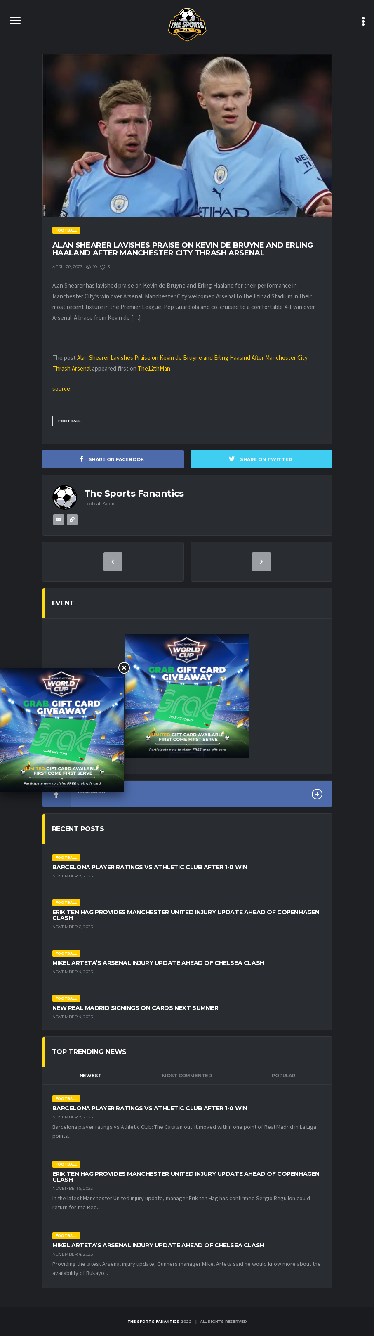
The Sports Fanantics (153, 1321)
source (61, 389)
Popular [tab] (283, 1075)
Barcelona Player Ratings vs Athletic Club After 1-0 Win (149, 867)
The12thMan (154, 368)
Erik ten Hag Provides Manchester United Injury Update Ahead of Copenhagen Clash (186, 915)
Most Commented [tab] (187, 1075)
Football (69, 421)
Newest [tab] (91, 1075)
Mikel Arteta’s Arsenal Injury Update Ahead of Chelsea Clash (158, 963)
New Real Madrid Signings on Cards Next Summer (135, 1008)
